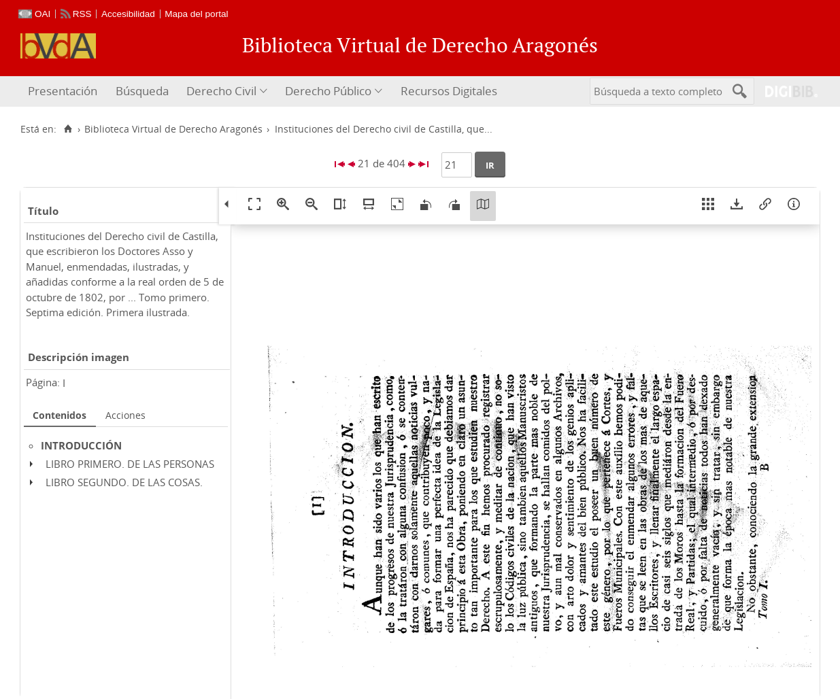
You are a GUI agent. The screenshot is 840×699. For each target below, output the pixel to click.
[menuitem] (64, 91)
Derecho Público (328, 91)
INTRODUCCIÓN (81, 445)
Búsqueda (142, 91)
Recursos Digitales (449, 91)
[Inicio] (67, 129)
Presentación (62, 91)
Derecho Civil (221, 91)
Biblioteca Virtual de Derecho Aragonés (173, 129)
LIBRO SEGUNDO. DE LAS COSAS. (124, 482)
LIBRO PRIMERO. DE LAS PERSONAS (130, 464)
